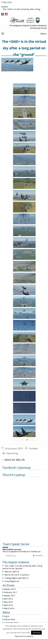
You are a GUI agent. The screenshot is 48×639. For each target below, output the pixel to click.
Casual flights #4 (11, 581)
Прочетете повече (24, 636)
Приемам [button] (36, 632)
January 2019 (9, 589)
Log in (6, 616)
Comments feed (11, 622)
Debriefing (12, 453)
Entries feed (9, 619)
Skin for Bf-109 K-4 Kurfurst (16, 574)
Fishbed (33, 448)
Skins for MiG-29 (12, 459)
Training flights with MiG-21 (16, 578)
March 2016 (9, 608)
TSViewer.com (36, 551)
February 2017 (10, 592)
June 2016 (8, 598)
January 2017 (9, 595)
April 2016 (8, 605)
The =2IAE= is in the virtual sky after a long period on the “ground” (22, 567)
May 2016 (8, 602)
